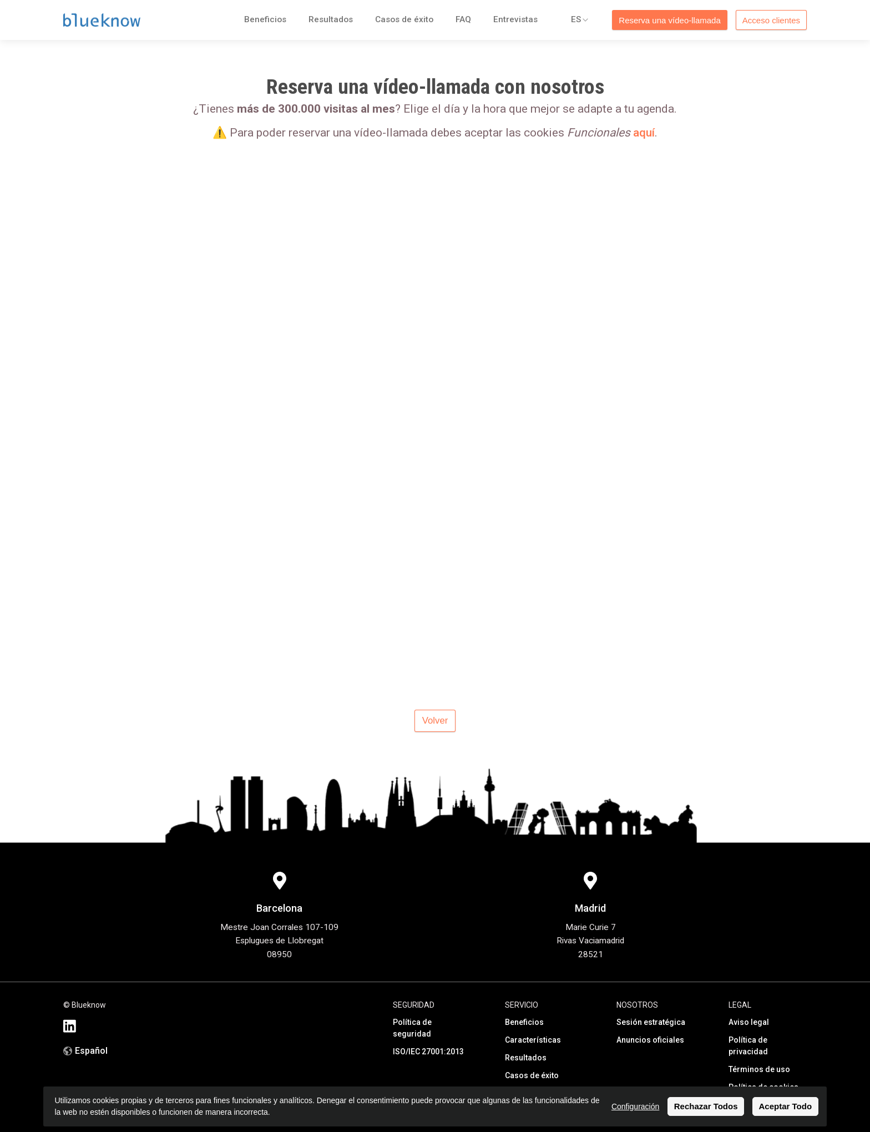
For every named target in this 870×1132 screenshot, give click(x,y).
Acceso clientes (771, 20)
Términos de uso (759, 1069)
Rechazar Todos (706, 1106)
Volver (435, 720)
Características (533, 1039)
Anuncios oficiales (650, 1039)
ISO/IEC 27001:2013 (428, 1051)
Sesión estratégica (650, 1022)
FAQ (463, 19)
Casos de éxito (404, 19)
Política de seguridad (412, 1028)
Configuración (635, 1106)
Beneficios (265, 19)
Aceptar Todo (785, 1106)
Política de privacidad (748, 1045)
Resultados (330, 19)
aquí (644, 132)
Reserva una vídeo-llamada (669, 20)
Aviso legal (749, 1022)
